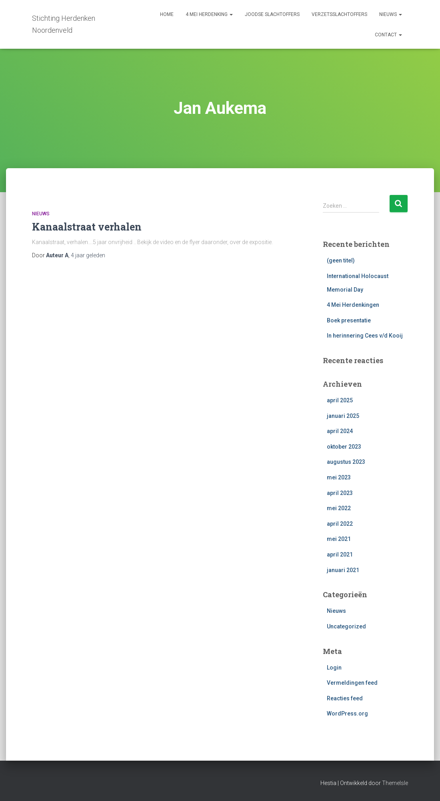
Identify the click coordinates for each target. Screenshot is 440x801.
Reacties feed (345, 698)
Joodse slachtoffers (272, 14)
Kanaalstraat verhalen (87, 226)
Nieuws (41, 214)
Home (167, 14)
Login (334, 667)
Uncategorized (346, 626)
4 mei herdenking (209, 14)
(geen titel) (341, 260)
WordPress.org (347, 713)
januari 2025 (343, 416)
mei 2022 (339, 508)
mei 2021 (339, 539)
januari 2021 (343, 570)
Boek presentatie (349, 320)
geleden (88, 255)
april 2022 (340, 524)
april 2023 (340, 493)
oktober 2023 (344, 446)
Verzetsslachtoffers (339, 14)
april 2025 (340, 400)
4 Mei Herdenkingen (353, 305)
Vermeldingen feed (352, 683)
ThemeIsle (395, 783)
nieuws (390, 14)
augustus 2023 (346, 462)
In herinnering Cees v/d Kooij (365, 335)
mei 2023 (339, 477)
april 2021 (340, 554)
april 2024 (340, 431)
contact (388, 35)
